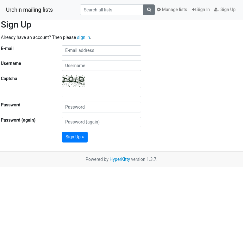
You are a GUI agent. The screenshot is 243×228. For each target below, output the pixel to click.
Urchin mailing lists (29, 10)
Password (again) (18, 120)
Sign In (201, 9)
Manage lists (172, 9)
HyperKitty (119, 159)
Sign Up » (74, 136)
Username (11, 63)
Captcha (9, 78)
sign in (83, 37)
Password (11, 104)
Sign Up (224, 9)
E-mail (7, 48)
